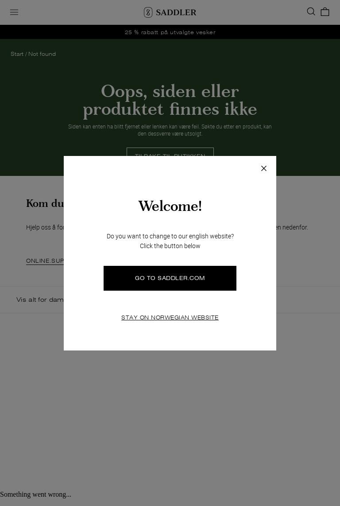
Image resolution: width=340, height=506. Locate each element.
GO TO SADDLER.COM (170, 278)
